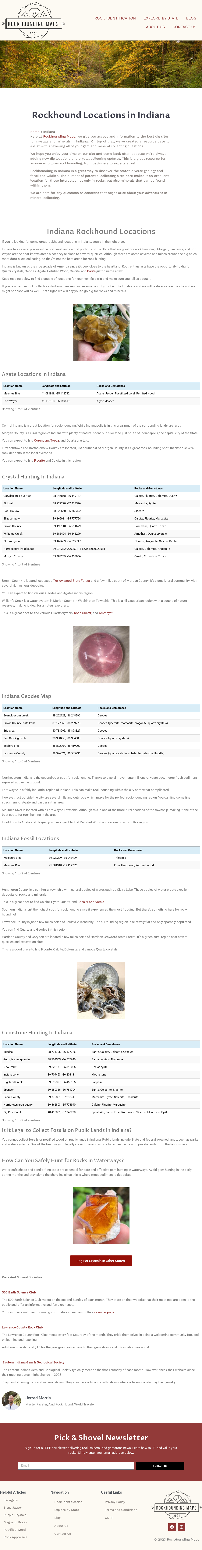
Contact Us (184, 27)
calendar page (104, 1312)
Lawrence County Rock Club (22, 1327)
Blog (191, 18)
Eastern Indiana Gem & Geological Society (33, 1362)
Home (34, 132)
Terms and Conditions (121, 1510)
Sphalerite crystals (91, 902)
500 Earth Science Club (19, 1292)
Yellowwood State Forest (72, 581)
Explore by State (161, 18)
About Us (155, 27)
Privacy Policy (115, 1502)
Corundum (41, 440)
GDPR (109, 1518)
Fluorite (39, 460)
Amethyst (106, 613)
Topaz (54, 440)
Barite (91, 271)
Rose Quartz (82, 613)
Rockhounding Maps (59, 136)
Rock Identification (115, 18)
